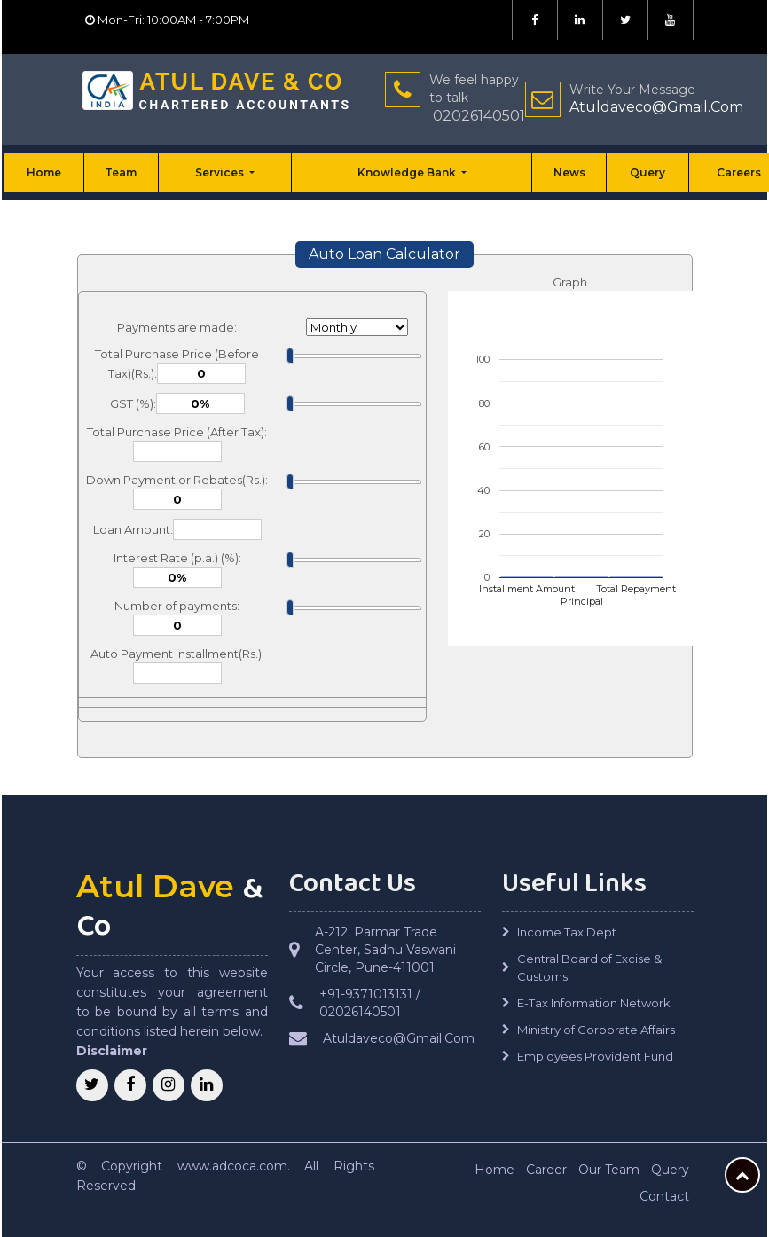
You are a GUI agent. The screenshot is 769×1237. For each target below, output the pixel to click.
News (569, 172)
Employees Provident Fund (595, 1056)
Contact (664, 1196)
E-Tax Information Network (594, 1003)
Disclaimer (111, 1051)
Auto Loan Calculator (384, 254)
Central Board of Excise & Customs (589, 967)
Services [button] (221, 172)
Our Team (609, 1170)
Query (647, 172)
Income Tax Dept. (568, 932)
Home (44, 172)
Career (546, 1170)
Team (121, 172)
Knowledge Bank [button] (408, 172)
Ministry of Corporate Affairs (596, 1029)
